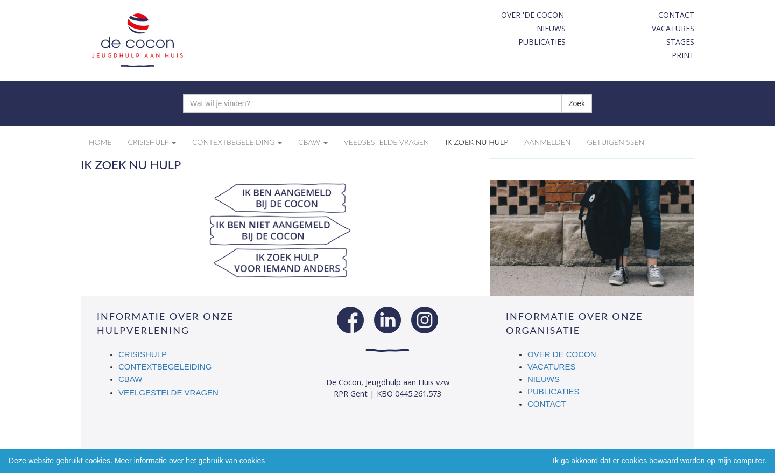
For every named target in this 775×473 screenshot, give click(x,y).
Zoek (576, 103)
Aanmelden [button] (547, 142)
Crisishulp (142, 354)
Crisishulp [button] (152, 142)
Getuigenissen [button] (615, 142)
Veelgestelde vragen (168, 392)
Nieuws (551, 28)
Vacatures (673, 28)
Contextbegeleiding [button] (237, 142)
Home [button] (100, 142)
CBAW (131, 379)
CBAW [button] (313, 142)
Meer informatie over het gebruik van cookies (190, 460)
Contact (676, 15)
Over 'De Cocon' (533, 15)
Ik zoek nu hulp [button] (476, 142)
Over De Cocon (561, 354)
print (683, 55)
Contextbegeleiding (165, 366)
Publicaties (542, 42)
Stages (680, 42)
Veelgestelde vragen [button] (386, 142)
